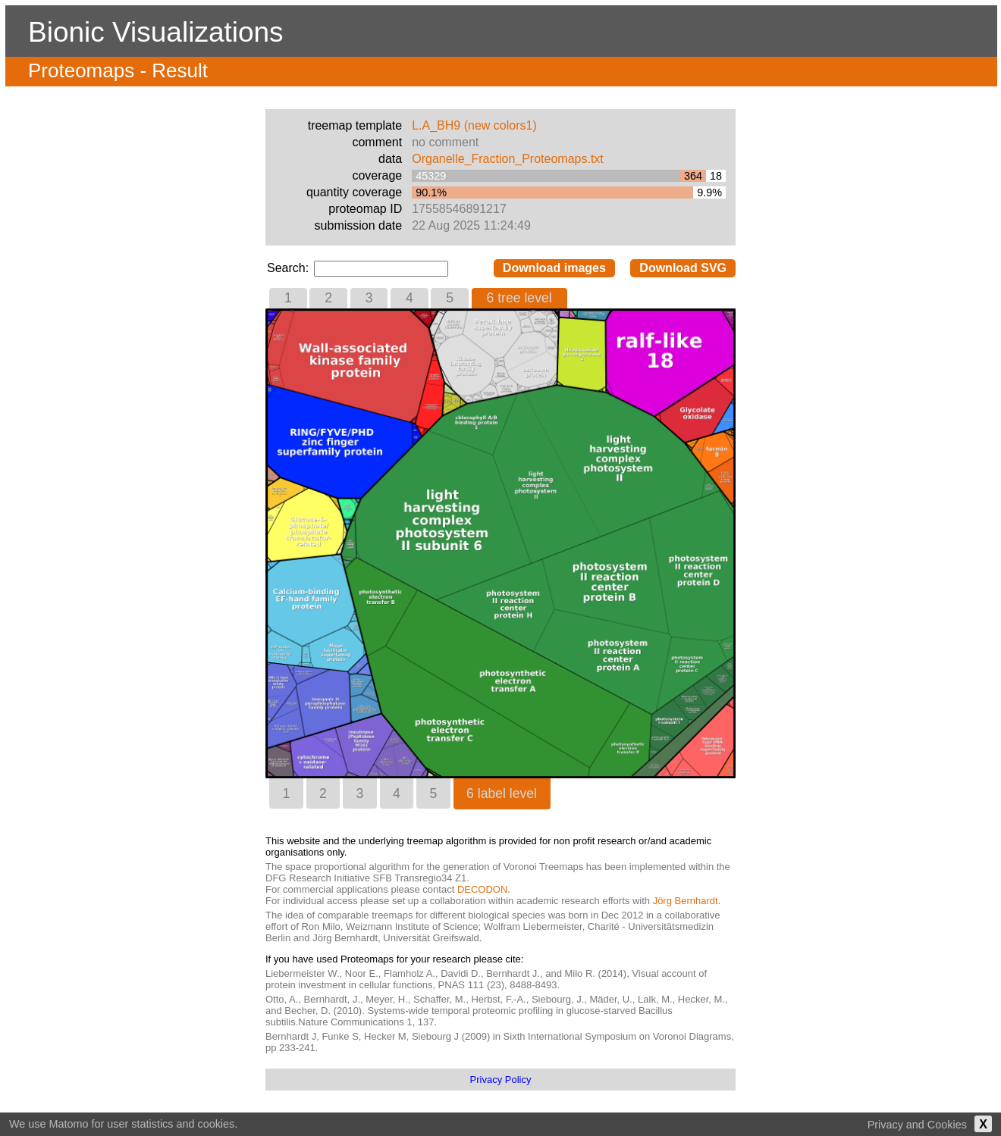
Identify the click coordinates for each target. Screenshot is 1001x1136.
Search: (289, 267)
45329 (431, 176)
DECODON (482, 889)
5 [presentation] (449, 297)
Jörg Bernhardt (685, 900)
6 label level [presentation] (501, 793)
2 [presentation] (328, 297)
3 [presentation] (369, 297)
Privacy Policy (501, 1079)
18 (716, 176)
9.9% (709, 192)
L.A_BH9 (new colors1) (474, 125)
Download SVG (682, 267)
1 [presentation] (288, 297)
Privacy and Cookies (917, 1125)
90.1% (431, 192)
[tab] (288, 298)
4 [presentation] (409, 297)
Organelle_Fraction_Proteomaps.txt (508, 158)
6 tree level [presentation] (519, 297)
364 (693, 176)
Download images (554, 267)
